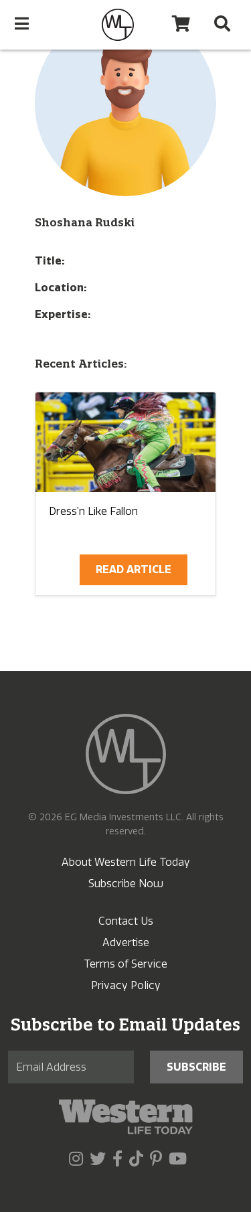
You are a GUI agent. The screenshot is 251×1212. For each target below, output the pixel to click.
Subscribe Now (125, 883)
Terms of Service (125, 964)
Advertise (125, 942)
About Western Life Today (126, 862)
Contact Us (125, 921)
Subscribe (196, 1067)
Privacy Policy (126, 985)
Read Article (133, 569)
